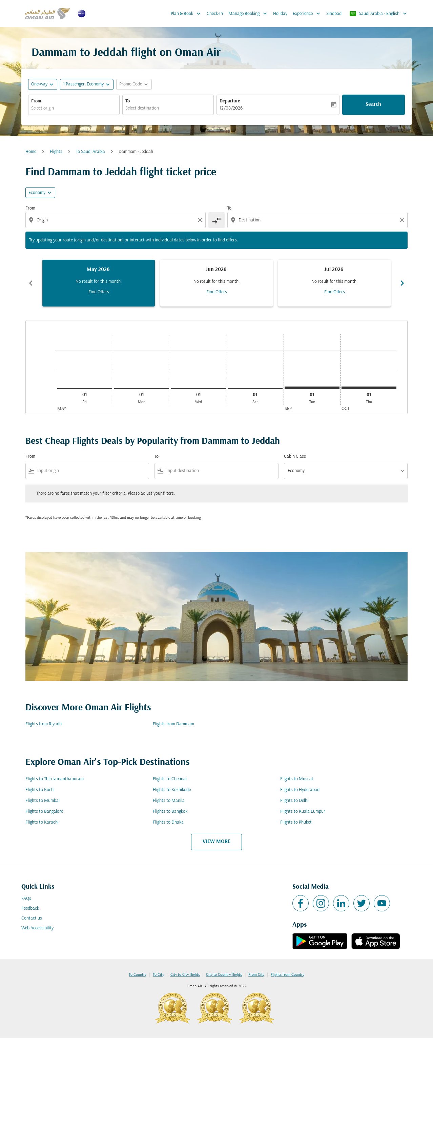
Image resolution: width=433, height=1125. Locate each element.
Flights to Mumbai (42, 800)
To (127, 101)
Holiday (280, 13)
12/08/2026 (231, 108)
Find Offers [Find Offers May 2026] (98, 292)
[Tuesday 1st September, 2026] (312, 388)
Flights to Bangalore (44, 811)
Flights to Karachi (42, 822)
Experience (308, 13)
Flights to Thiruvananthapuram (54, 779)
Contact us (31, 918)
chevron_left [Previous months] (30, 283)
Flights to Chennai (170, 779)
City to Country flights (224, 975)
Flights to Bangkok (170, 811)
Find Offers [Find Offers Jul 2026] (334, 292)
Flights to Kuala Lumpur (302, 811)
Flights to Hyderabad (299, 789)
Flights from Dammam (173, 724)
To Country (137, 975)
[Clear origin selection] (201, 220)
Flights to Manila (169, 800)
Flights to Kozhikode (172, 789)
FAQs (26, 898)
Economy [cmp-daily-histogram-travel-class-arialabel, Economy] (36, 192)
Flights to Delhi (294, 800)
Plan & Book (187, 13)
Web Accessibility (37, 928)
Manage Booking (249, 13)
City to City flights (185, 975)
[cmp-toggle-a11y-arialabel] (216, 220)
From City (256, 975)
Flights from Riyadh (43, 724)
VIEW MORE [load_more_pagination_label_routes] (216, 841)
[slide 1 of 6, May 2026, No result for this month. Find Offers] (98, 283)
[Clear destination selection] (402, 220)
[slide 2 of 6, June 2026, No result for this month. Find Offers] (216, 283)
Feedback (30, 908)
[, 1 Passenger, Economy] (83, 84)
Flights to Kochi (40, 789)
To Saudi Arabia (90, 151)
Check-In (215, 13)
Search (373, 104)
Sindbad (334, 13)
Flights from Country (287, 975)
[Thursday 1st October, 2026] (369, 388)
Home (30, 151)
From (36, 101)
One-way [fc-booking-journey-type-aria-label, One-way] (39, 84)
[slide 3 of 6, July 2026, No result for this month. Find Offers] (334, 283)
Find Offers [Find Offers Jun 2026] (216, 292)
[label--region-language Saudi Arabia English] (378, 13)
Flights (56, 151)
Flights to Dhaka (168, 822)
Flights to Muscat (296, 779)
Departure (230, 101)
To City (158, 975)
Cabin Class (295, 456)
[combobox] (74, 108)
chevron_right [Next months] (402, 283)
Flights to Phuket (296, 822)
